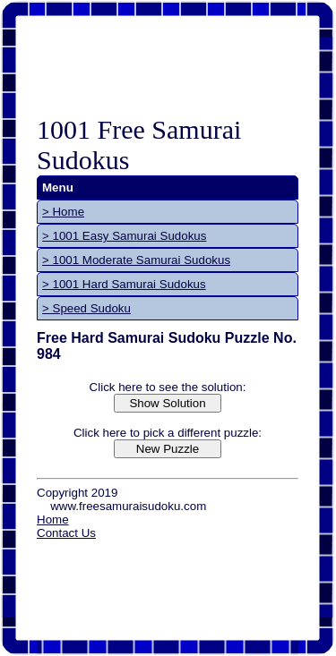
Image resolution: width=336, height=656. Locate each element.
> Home (63, 211)
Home (53, 519)
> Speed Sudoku (86, 308)
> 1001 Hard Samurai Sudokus (124, 284)
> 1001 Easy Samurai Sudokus (124, 236)
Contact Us (66, 533)
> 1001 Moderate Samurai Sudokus (136, 260)
